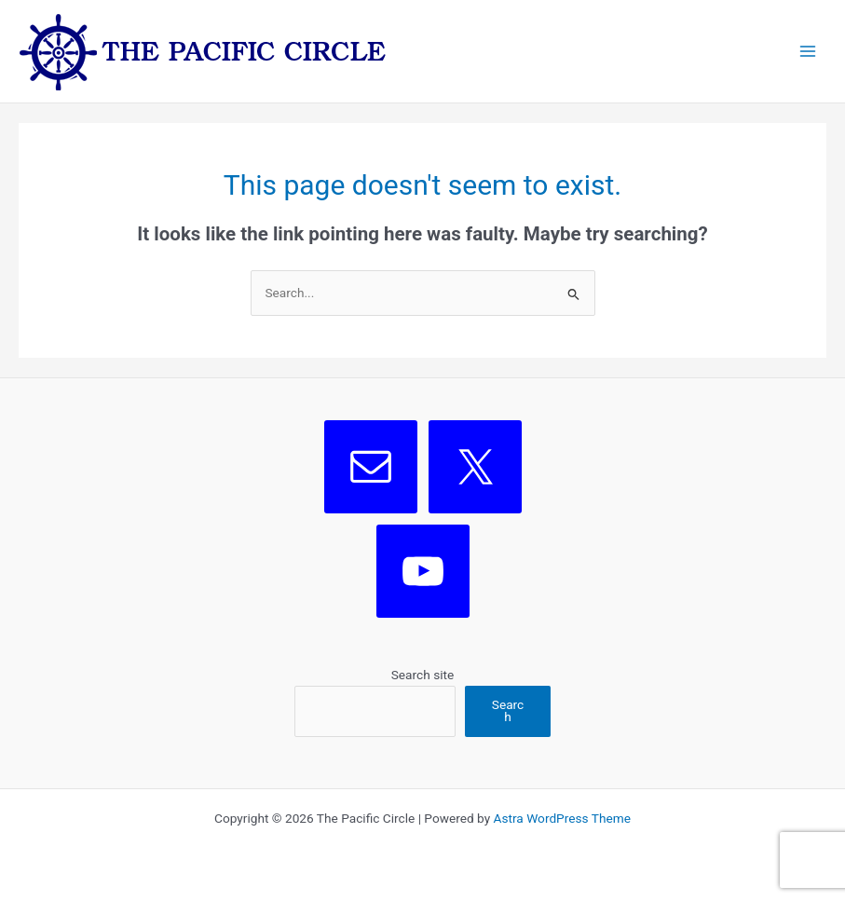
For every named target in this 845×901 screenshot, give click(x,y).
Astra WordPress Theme (562, 818)
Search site (423, 674)
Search (508, 711)
